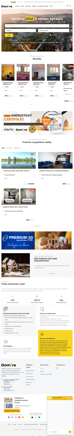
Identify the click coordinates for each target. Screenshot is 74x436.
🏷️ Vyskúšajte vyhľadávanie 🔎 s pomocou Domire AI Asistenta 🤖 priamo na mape (34, 42)
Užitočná (54, 2)
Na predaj (9, 142)
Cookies (46, 424)
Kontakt (42, 366)
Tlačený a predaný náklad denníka (31, 419)
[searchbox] (37, 26)
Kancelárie (28, 6)
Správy (25, 2)
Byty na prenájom (30, 365)
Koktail (36, 2)
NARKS (34, 6)
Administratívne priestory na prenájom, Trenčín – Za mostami (55, 83)
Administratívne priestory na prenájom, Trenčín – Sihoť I (18, 83)
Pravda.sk (63, 343)
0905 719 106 (7, 384)
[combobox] (37, 25)
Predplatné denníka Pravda (12, 405)
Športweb (29, 2)
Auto (33, 2)
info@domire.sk (7, 379)
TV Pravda (59, 2)
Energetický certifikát (42, 6)
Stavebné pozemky (30, 374)
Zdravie (39, 2)
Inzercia (20, 419)
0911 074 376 (7, 377)
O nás (51, 6)
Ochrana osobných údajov (46, 369)
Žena (43, 2)
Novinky (17, 6)
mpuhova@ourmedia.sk (9, 385)
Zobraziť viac (37, 221)
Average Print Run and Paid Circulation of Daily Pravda (32, 424)
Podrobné (53, 35)
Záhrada (50, 2)
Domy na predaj (29, 371)
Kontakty (14, 419)
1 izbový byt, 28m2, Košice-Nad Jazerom (16, 165)
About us (16, 424)
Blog (62, 2)
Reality (22, 6)
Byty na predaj (29, 368)
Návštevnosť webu (44, 419)
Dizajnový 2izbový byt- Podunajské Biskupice (54, 165)
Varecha (46, 2)
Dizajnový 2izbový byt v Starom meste (15, 201)
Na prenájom (17, 142)
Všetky (3, 142)
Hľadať (9, 35)
